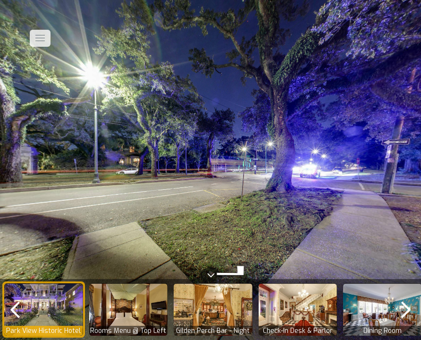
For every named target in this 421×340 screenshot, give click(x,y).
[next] (406, 309)
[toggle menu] (40, 38)
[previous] (15, 309)
